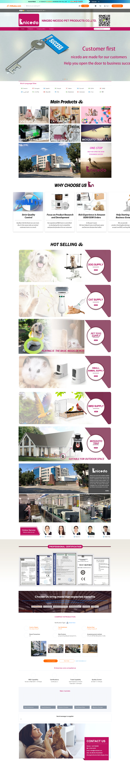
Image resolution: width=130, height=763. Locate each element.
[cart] (100, 6)
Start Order (66, 661)
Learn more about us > (81, 661)
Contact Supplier (50, 661)
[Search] (85, 6)
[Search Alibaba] (51, 6)
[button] (79, 6)
